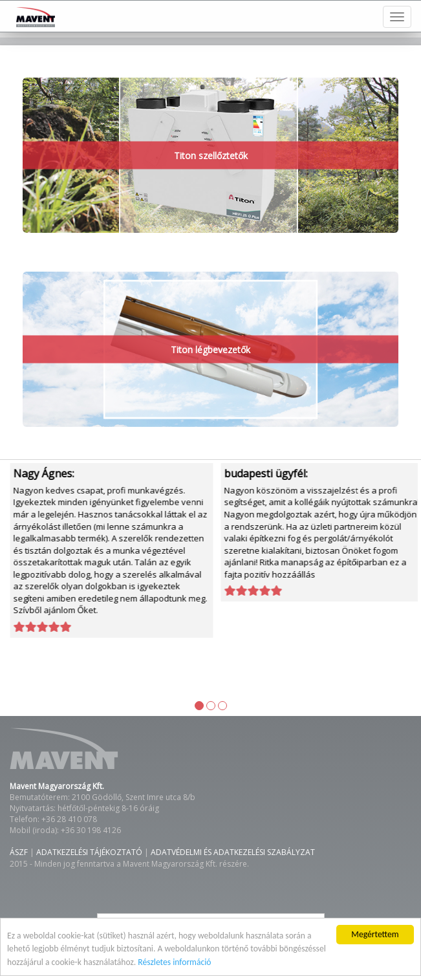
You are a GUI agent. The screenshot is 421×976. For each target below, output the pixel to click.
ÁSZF (19, 852)
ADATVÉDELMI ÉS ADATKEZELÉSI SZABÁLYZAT (233, 852)
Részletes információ (174, 962)
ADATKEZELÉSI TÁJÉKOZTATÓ (89, 852)
